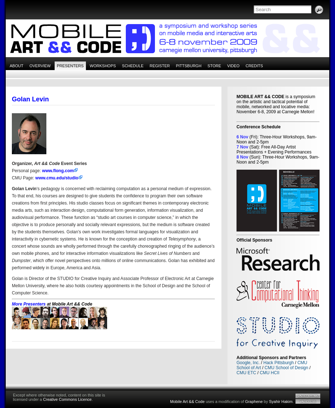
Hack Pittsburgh (278, 362)
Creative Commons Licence (67, 399)
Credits (254, 66)
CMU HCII (270, 372)
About (16, 66)
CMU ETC (246, 372)
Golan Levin (30, 99)
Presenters (70, 66)
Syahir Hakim (281, 401)
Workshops (103, 66)
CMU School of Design (286, 367)
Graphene (254, 401)
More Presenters (29, 304)
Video (233, 66)
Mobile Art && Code (187, 401)
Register (160, 66)
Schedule (132, 66)
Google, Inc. (248, 362)
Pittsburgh (188, 66)
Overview (40, 66)
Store (214, 66)
